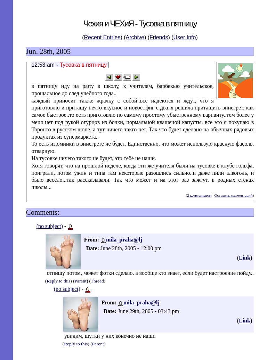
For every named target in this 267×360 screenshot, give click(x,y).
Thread (97, 281)
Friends (158, 37)
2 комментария (199, 195)
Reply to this (58, 281)
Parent (81, 281)
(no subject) (50, 226)
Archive (135, 37)
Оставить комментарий (233, 195)
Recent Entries (102, 37)
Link (244, 258)
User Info (184, 37)
